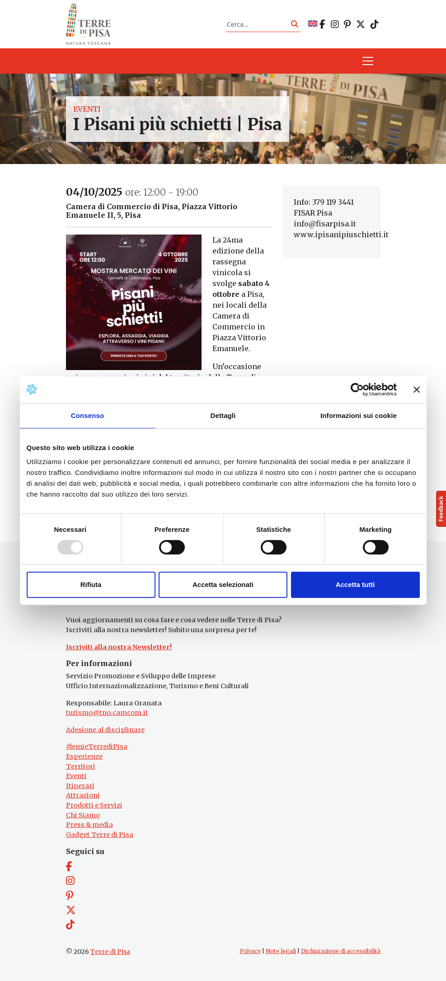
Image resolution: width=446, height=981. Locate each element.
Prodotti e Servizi (94, 805)
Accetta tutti (355, 584)
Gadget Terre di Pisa (99, 835)
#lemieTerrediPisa (96, 747)
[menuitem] (313, 24)
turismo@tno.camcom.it (107, 713)
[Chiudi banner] (416, 389)
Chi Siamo (83, 815)
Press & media (89, 825)
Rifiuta (91, 584)
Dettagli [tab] (223, 415)
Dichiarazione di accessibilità (340, 951)
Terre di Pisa (110, 952)
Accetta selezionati (223, 584)
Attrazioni (83, 796)
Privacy (250, 951)
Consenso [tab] (87, 415)
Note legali (281, 951)
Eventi (87, 108)
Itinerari (80, 786)
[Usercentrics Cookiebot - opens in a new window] (357, 389)
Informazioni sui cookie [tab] (358, 415)
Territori (80, 766)
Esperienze (84, 756)
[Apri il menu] (367, 61)
